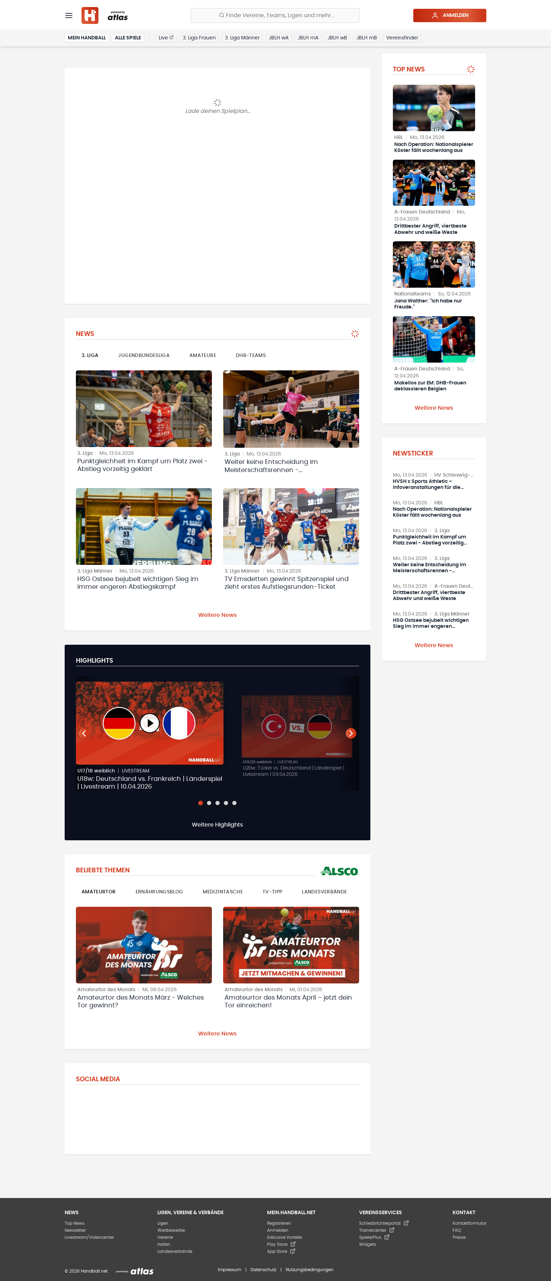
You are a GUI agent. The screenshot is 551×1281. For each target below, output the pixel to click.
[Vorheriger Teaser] (84, 733)
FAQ (457, 1230)
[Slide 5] (234, 803)
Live (166, 38)
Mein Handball (87, 38)
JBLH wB (337, 38)
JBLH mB (366, 38)
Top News (74, 1223)
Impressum (229, 1270)
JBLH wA (279, 38)
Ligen (162, 1223)
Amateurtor (99, 892)
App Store (281, 1251)
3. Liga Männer (242, 38)
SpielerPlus (374, 1237)
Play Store (281, 1244)
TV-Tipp (272, 892)
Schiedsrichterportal (384, 1223)
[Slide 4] (226, 803)
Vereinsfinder (402, 38)
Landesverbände (324, 892)
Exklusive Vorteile (284, 1237)
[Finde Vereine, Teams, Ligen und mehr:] (275, 15)
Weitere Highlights (217, 825)
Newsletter (75, 1230)
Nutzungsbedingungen (309, 1270)
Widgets (367, 1244)
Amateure (202, 355)
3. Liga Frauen (199, 38)
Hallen (163, 1244)
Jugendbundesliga (144, 355)
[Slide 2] (209, 803)
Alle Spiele (128, 38)
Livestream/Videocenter (89, 1237)
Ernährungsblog (159, 892)
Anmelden (450, 15)
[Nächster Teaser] (351, 733)
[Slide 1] (200, 803)
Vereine (165, 1237)
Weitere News (217, 615)
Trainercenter (377, 1230)
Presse (459, 1237)
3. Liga (90, 355)
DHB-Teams (251, 355)
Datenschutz (263, 1270)
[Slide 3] (217, 803)
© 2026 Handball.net (86, 1271)
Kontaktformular (469, 1223)
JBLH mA (308, 38)
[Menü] (69, 15)
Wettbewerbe (171, 1230)
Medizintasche (223, 892)
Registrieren (279, 1223)
